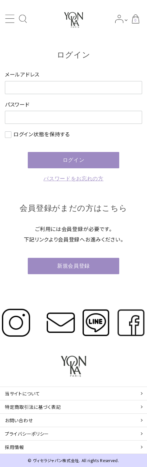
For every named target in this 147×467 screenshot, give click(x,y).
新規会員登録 (73, 266)
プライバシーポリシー (27, 433)
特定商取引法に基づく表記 (33, 407)
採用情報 (14, 447)
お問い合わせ (19, 420)
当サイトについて (22, 393)
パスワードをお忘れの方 (73, 178)
